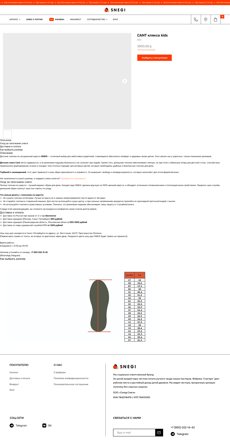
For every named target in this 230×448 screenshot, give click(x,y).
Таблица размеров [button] (146, 49)
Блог (115, 19)
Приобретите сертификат (73, 178)
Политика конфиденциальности (71, 378)
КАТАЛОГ (14, 19)
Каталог (14, 372)
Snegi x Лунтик (34, 19)
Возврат (14, 384)
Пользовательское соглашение (71, 384)
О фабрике (60, 372)
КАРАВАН (59, 19)
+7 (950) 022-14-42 (183, 427)
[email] (134, 432)
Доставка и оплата (20, 378)
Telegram (21, 425)
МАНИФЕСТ (75, 19)
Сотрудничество (96, 19)
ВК (50, 425)
